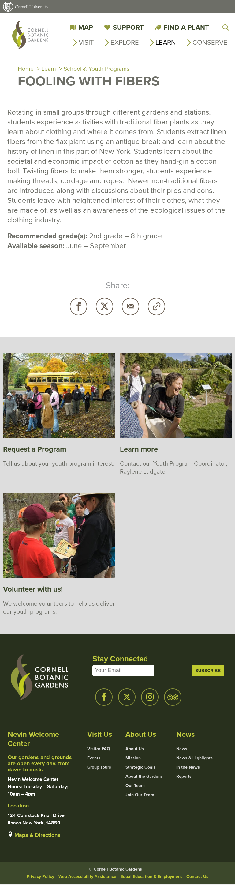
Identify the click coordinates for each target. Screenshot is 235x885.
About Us (134, 749)
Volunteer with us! (33, 589)
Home (26, 69)
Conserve (209, 42)
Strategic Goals (140, 768)
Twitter (104, 307)
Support (128, 27)
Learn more (139, 449)
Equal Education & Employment (151, 877)
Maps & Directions (37, 836)
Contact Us (197, 877)
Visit (86, 42)
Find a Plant (186, 27)
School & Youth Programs (98, 69)
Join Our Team (139, 795)
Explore (124, 42)
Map (85, 27)
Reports (184, 777)
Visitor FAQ (98, 749)
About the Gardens (144, 777)
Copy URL (156, 307)
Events (93, 758)
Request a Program (34, 449)
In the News (188, 768)
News (181, 749)
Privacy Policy (40, 877)
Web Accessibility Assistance (87, 877)
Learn (165, 42)
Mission (133, 758)
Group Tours (99, 768)
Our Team (135, 786)
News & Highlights (194, 758)
